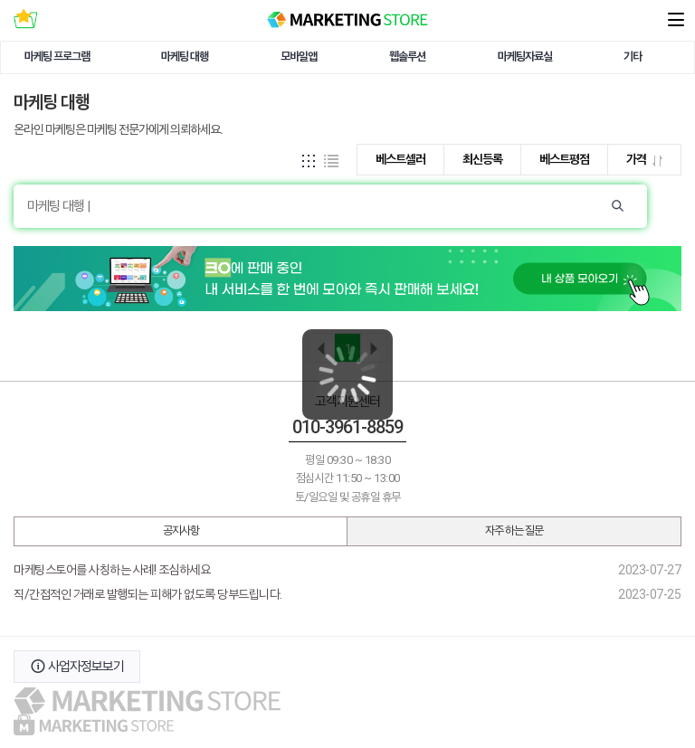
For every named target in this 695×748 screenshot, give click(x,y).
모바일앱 (299, 56)
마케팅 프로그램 (57, 56)
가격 (644, 159)
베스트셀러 (400, 159)
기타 (633, 56)
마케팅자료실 (525, 56)
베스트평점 (564, 159)
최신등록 (482, 159)
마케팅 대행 (184, 56)
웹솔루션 (407, 56)
